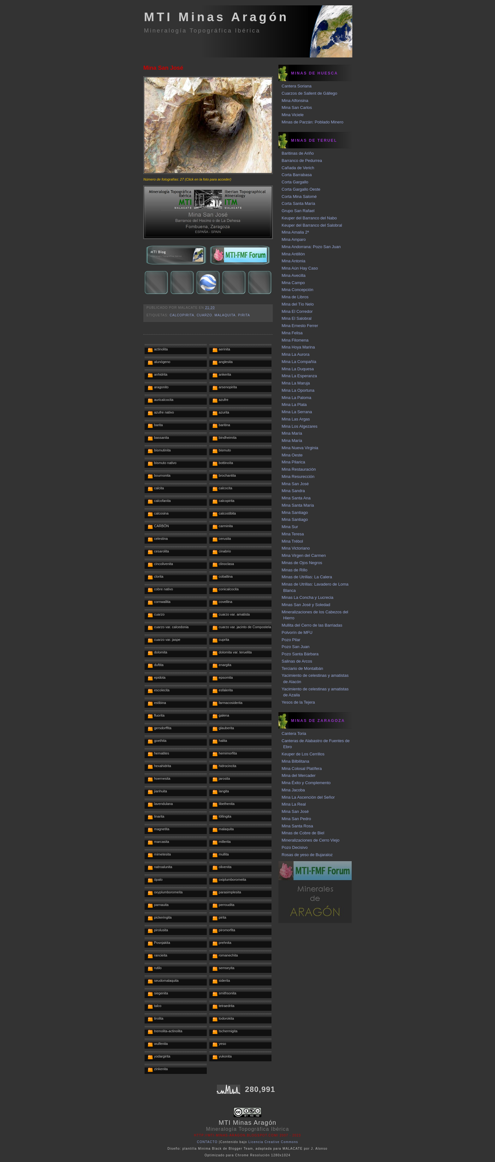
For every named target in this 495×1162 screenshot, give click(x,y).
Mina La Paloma (296, 397)
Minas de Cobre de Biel (303, 833)
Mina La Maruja (296, 383)
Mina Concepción (297, 289)
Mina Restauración (299, 469)
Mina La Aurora (295, 354)
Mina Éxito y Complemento (306, 782)
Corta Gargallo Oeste (301, 189)
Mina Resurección (298, 476)
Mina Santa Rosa (297, 826)
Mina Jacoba (293, 790)
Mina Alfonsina (295, 100)
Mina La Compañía (299, 361)
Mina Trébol (292, 541)
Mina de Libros (295, 297)
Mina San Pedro (296, 818)
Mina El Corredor (297, 311)
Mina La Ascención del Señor (308, 797)
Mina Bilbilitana (295, 761)
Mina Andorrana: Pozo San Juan (311, 246)
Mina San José (163, 68)
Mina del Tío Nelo (298, 304)
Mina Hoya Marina (298, 347)
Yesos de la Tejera (298, 702)
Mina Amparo (294, 239)
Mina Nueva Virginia (300, 447)
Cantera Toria (294, 733)
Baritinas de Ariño (298, 153)
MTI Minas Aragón (216, 17)
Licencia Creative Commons (273, 1142)
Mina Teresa (293, 534)
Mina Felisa (292, 333)
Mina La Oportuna (298, 390)
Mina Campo (293, 282)
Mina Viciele (293, 114)
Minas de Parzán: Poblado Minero (312, 122)
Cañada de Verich (298, 167)
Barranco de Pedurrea (302, 160)
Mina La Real (294, 804)
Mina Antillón (293, 254)
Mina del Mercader (299, 775)
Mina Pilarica (293, 462)
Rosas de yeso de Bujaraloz (307, 854)
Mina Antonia (293, 261)
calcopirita (182, 315)
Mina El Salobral (297, 318)
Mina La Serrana (297, 411)
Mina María (292, 433)
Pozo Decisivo (294, 847)
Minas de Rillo (294, 570)
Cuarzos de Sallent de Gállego (309, 93)
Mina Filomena (295, 340)
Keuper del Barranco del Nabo (309, 218)
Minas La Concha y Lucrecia (307, 597)
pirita (244, 315)
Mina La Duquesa (298, 368)
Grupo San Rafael (298, 210)
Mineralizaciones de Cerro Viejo (310, 840)
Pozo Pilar (291, 639)
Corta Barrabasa (297, 174)
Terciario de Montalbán (302, 668)
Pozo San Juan (295, 646)
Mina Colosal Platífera (302, 768)
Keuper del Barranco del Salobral (312, 225)
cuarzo (204, 315)
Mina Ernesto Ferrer (300, 325)
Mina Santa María (298, 505)
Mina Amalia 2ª (295, 232)
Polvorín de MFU (297, 632)
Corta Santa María (298, 203)
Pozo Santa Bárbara (300, 654)
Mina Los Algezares (299, 426)
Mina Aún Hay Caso (300, 268)
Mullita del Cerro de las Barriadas (312, 625)
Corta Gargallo (295, 182)
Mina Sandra (293, 490)
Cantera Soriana (297, 86)
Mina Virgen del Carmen (304, 555)
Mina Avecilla (294, 275)
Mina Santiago (295, 512)
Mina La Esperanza (299, 375)
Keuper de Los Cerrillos (303, 754)
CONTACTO (207, 1142)
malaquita (225, 315)
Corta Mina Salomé (299, 196)
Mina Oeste (292, 455)
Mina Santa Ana (296, 498)
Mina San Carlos (297, 107)
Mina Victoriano (296, 548)
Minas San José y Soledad (306, 604)
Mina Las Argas (296, 419)
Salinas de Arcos (297, 661)
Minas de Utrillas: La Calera (307, 577)
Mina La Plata (294, 404)
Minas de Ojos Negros (302, 562)
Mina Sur (290, 526)
